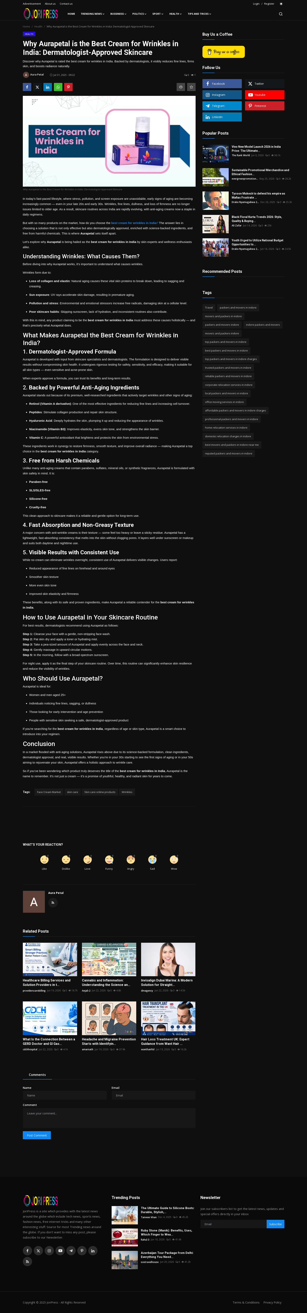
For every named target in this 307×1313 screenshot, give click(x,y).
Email (115, 1088)
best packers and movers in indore (226, 350)
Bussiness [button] (118, 14)
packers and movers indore (222, 324)
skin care (72, 792)
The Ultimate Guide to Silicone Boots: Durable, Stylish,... (167, 1210)
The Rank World (241, 155)
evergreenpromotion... (245, 178)
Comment (30, 1105)
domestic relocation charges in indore (228, 436)
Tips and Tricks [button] (200, 14)
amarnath (87, 1049)
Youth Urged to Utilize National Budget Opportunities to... (257, 242)
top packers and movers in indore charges (231, 359)
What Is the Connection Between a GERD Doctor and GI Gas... (49, 1041)
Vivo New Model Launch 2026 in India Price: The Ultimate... (256, 148)
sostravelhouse (150, 1262)
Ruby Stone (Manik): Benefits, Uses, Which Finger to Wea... (166, 1232)
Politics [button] (139, 14)
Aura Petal (56, 893)
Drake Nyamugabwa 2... (245, 202)
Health (38, 26)
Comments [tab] (37, 1074)
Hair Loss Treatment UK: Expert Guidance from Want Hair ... (165, 1041)
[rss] (27, 1261)
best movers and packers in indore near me (232, 445)
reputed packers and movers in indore (228, 453)
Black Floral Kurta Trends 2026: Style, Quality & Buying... (257, 219)
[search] (280, 14)
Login (256, 3)
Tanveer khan (149, 1217)
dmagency (147, 990)
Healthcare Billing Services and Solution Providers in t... (46, 982)
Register (269, 3)
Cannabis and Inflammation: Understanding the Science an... (106, 982)
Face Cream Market (49, 792)
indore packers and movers (263, 324)
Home (71, 14)
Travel (209, 307)
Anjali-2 (86, 990)
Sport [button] (158, 14)
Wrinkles (127, 792)
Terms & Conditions (245, 1302)
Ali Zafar (237, 225)
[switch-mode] (281, 3)
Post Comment (37, 1135)
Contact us (66, 3)
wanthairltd (147, 1049)
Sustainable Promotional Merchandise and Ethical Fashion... (260, 172)
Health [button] (175, 14)
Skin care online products (99, 792)
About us (50, 3)
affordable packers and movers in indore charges (235, 410)
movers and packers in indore (223, 316)
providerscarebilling (34, 990)
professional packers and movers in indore (231, 419)
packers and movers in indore (238, 307)
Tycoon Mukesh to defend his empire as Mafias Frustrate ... (258, 195)
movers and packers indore (222, 333)
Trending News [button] (93, 14)
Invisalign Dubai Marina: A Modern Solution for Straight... (167, 982)
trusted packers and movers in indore (228, 367)
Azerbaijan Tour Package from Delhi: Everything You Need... (167, 1255)
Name (27, 1088)
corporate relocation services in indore (229, 385)
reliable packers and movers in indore (228, 376)
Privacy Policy (271, 1302)
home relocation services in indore (226, 427)
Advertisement (32, 3)
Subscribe (275, 1224)
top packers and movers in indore (225, 342)
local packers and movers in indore (226, 393)
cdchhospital (30, 1049)
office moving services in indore (224, 402)
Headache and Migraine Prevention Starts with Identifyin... (109, 1041)
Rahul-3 (145, 1239)
